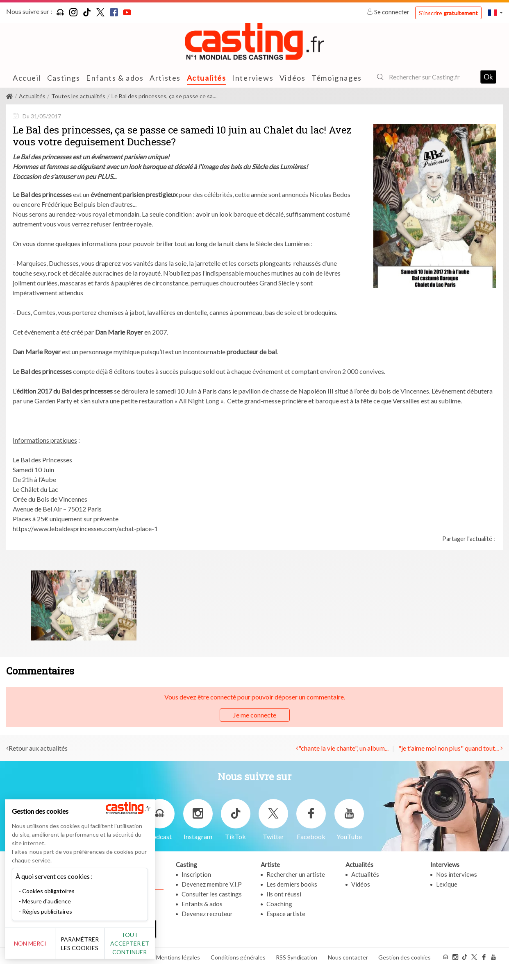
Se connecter (389, 12)
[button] (495, 12)
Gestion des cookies (404, 955)
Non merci (34, 943)
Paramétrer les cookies (91, 943)
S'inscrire (448, 12)
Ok (488, 76)
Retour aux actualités (38, 748)
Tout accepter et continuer (148, 943)
